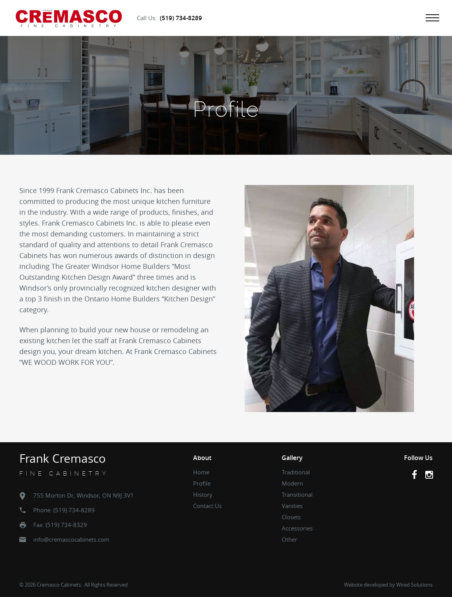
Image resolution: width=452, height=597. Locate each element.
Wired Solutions (414, 584)
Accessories (297, 528)
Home (201, 472)
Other (289, 539)
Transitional (297, 494)
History (202, 494)
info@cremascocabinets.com (71, 539)
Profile (202, 483)
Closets (291, 517)
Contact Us (207, 506)
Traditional (296, 472)
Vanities (292, 506)
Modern (292, 483)
